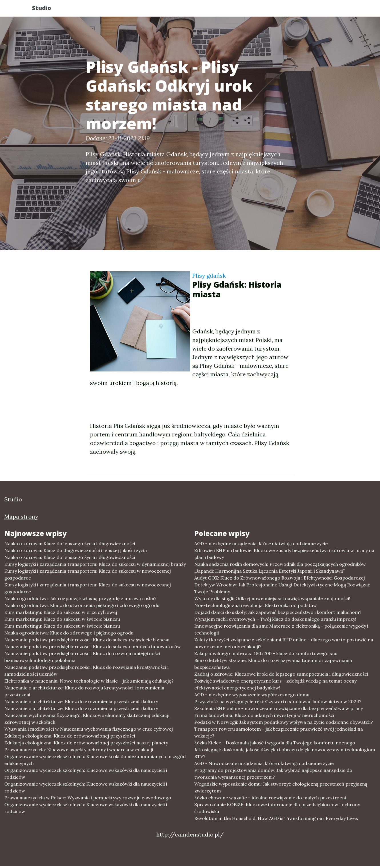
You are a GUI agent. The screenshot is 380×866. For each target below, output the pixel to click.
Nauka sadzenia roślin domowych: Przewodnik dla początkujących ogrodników (280, 564)
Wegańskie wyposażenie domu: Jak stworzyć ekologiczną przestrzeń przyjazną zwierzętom (280, 787)
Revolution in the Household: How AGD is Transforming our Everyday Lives (276, 818)
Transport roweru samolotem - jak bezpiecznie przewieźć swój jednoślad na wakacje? (278, 732)
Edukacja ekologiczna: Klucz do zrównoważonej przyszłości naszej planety (86, 743)
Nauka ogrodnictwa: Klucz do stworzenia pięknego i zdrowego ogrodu (81, 605)
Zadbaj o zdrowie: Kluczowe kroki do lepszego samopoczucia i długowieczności (281, 674)
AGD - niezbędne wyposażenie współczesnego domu (251, 694)
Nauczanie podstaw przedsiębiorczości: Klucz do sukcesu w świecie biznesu (86, 639)
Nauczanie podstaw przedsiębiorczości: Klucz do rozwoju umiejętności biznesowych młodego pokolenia (82, 657)
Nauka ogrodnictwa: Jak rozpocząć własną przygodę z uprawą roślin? (80, 598)
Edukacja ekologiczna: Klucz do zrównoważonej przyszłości (69, 736)
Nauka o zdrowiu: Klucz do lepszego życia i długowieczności (69, 543)
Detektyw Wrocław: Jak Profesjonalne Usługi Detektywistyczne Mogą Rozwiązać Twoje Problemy (282, 588)
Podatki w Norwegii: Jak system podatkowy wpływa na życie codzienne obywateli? (283, 722)
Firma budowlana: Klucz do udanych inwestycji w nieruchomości (264, 715)
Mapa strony (21, 516)
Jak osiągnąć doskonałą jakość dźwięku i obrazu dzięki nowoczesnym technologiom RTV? (284, 753)
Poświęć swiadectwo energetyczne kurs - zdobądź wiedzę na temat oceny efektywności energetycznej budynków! (275, 684)
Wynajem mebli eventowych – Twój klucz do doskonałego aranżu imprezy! (275, 619)
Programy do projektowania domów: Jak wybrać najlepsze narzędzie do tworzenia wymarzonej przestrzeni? (273, 773)
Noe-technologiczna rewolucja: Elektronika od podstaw (255, 605)
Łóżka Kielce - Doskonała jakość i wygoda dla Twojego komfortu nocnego (274, 743)
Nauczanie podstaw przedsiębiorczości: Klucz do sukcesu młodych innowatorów (92, 646)
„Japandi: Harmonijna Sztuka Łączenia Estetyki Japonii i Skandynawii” (269, 571)
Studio (46, 9)
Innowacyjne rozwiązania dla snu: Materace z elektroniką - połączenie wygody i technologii (281, 629)
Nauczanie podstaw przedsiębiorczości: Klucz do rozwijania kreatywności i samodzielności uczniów (86, 670)
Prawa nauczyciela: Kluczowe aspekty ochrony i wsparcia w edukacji (78, 749)
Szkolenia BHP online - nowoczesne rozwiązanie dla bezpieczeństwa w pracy (278, 708)
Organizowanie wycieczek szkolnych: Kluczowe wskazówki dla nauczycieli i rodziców (85, 773)
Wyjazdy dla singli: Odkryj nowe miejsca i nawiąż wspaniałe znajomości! (272, 598)
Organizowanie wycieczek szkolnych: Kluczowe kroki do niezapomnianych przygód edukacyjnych (95, 760)
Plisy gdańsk (209, 275)
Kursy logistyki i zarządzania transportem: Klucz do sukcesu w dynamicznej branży (95, 564)
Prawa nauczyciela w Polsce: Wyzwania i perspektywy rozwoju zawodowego (87, 797)
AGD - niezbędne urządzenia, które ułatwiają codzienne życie (261, 543)
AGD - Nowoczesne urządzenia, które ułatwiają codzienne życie (264, 763)
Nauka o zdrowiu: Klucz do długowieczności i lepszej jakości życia (75, 550)
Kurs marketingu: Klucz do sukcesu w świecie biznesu (62, 619)
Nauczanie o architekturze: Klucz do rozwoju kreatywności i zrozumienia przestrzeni (84, 691)
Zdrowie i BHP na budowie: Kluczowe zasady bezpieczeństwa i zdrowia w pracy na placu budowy (284, 553)
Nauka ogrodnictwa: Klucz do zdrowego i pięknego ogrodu (68, 633)
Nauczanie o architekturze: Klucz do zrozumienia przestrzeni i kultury (81, 701)
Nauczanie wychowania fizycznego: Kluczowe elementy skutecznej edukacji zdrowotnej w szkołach (86, 718)
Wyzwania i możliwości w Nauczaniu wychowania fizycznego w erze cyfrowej (88, 729)
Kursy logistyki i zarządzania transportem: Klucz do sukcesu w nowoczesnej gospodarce (87, 574)
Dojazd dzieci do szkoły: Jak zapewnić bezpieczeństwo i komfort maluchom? (277, 612)
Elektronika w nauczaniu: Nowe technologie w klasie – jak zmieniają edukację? (89, 681)
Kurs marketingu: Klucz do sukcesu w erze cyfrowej (60, 612)
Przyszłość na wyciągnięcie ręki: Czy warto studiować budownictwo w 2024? (277, 701)
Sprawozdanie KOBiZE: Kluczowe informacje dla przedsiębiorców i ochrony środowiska (277, 808)
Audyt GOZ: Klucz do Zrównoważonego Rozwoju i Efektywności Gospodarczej (279, 578)
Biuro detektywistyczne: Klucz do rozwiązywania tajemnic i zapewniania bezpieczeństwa (273, 663)
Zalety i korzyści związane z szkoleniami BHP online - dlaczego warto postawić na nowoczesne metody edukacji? (283, 643)
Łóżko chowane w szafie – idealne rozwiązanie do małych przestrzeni (270, 797)
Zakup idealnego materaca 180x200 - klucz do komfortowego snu (265, 653)
